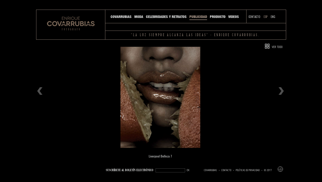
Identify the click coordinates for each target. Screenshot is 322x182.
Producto (218, 17)
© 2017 (268, 170)
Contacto (254, 17)
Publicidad (198, 17)
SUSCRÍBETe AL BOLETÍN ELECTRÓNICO (129, 170)
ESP (265, 17)
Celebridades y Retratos (166, 17)
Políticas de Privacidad (248, 170)
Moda (138, 17)
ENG (273, 17)
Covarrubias (121, 17)
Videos (233, 17)
